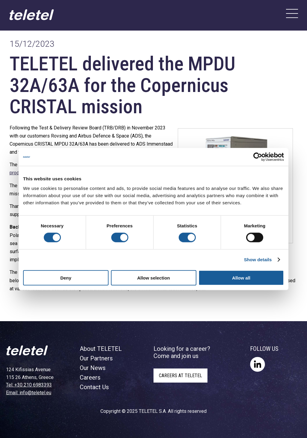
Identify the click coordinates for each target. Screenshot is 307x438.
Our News (93, 367)
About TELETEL (101, 348)
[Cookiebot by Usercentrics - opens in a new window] (257, 156)
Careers (90, 377)
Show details (258, 259)
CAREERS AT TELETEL (180, 375)
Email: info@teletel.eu (28, 392)
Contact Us (94, 387)
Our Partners (96, 358)
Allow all (241, 277)
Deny (65, 277)
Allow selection (153, 277)
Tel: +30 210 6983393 (29, 385)
